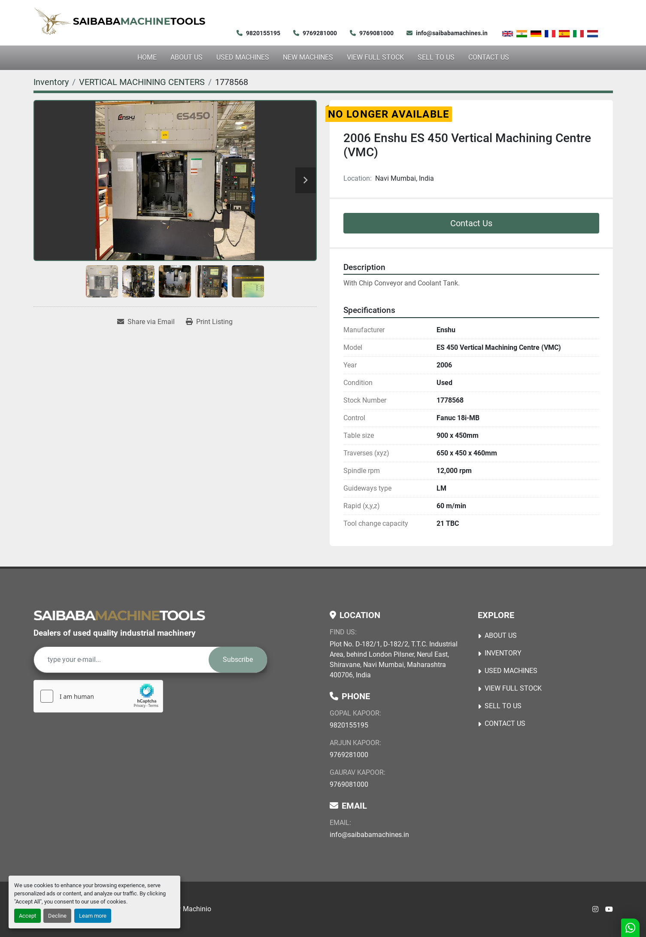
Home (147, 57)
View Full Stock (375, 57)
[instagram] (595, 909)
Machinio (197, 909)
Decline (57, 916)
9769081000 (376, 33)
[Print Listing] (209, 322)
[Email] (121, 660)
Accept (27, 916)
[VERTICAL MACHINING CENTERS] (142, 82)
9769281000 (320, 33)
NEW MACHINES (308, 57)
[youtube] (609, 909)
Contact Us (488, 57)
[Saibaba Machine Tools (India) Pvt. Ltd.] (119, 615)
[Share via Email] (146, 322)
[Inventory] (51, 82)
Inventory (503, 653)
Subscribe (238, 659)
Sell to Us (436, 57)
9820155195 (263, 33)
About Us (186, 57)
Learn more (92, 916)
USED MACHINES (242, 57)
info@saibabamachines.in (452, 33)
